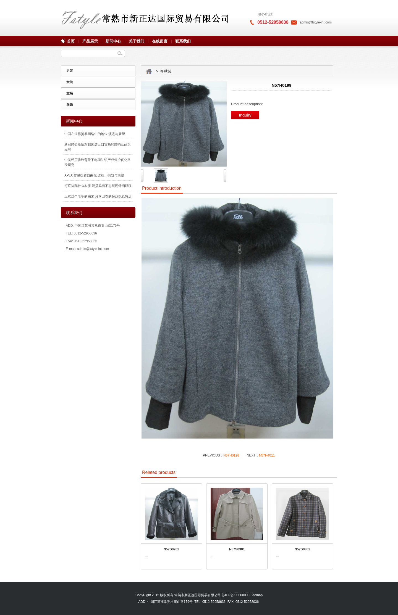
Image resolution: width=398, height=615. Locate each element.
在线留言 (159, 41)
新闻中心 (113, 41)
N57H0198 (231, 455)
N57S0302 (302, 549)
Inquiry (245, 115)
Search (120, 53)
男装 (69, 71)
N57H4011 (267, 455)
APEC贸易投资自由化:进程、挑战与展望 (94, 175)
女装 (69, 82)
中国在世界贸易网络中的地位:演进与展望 (94, 134)
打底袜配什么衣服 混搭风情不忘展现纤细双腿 (98, 186)
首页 (71, 41)
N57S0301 (237, 549)
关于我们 (136, 41)
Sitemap (256, 595)
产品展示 (90, 41)
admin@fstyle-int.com (316, 22)
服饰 (69, 105)
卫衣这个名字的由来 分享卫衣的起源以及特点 (98, 196)
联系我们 (183, 41)
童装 (69, 93)
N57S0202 (171, 549)
